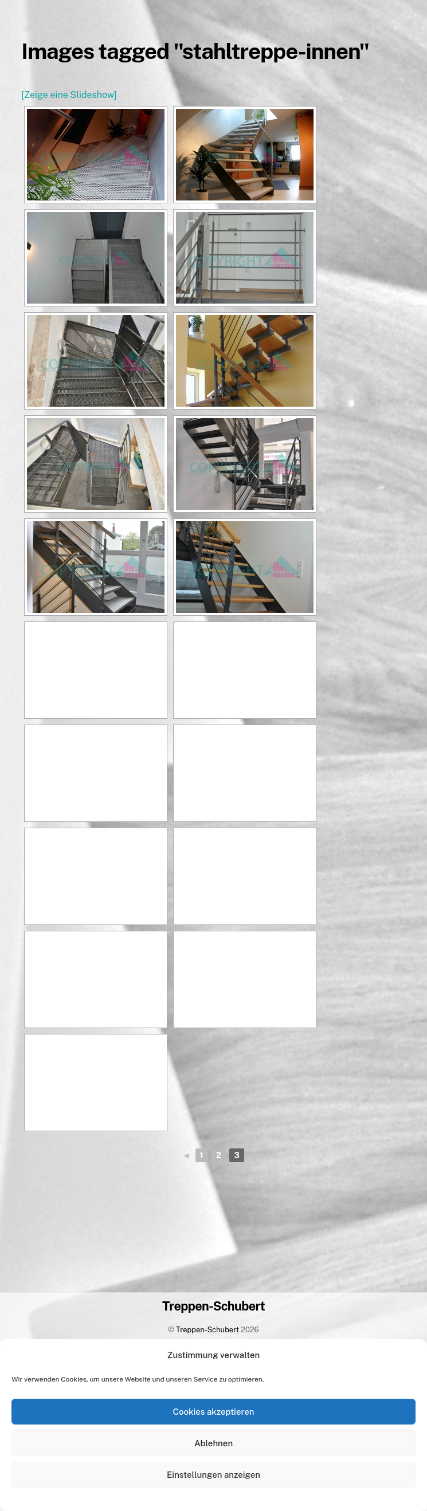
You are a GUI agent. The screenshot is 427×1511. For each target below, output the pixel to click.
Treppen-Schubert (207, 1329)
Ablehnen (213, 1443)
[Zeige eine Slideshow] (68, 94)
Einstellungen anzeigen (213, 1474)
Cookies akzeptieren (213, 1411)
